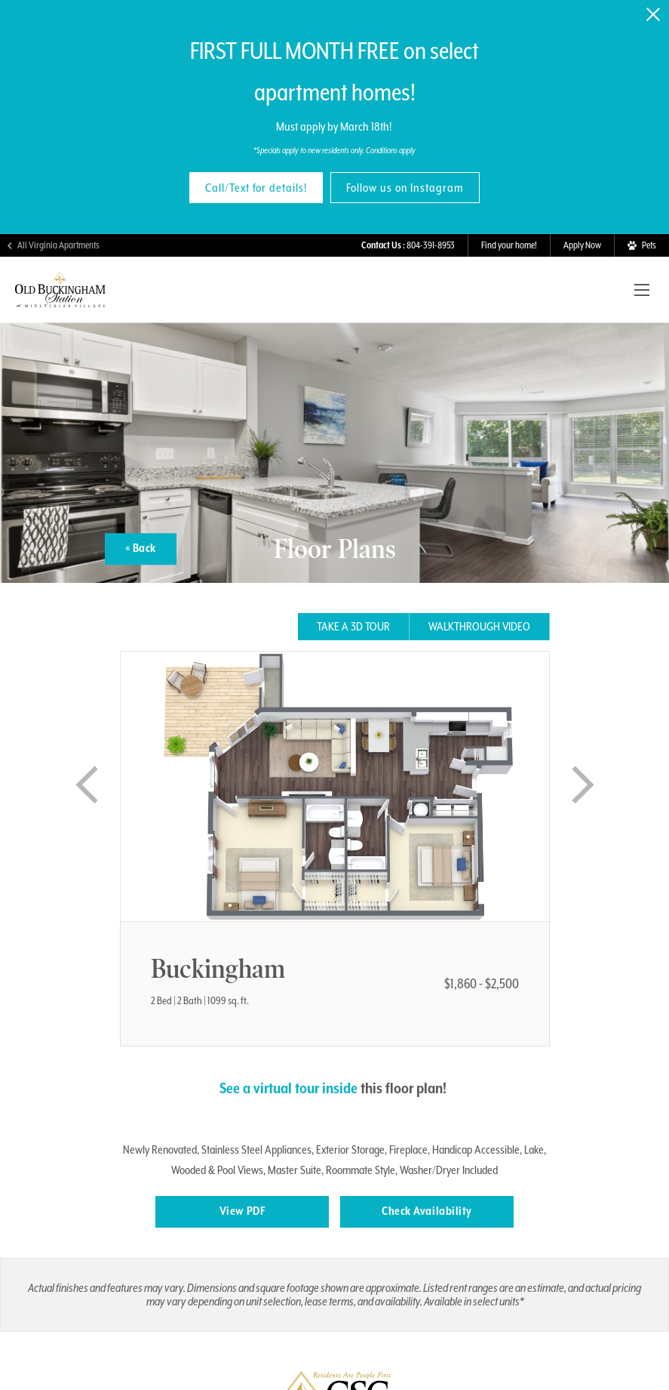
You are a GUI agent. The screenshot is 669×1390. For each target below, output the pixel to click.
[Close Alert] (653, 14)
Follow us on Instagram (405, 187)
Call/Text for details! (255, 187)
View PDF (242, 1211)
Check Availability (427, 1211)
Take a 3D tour (353, 626)
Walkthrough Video (479, 626)
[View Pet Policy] (641, 245)
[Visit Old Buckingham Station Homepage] (60, 300)
